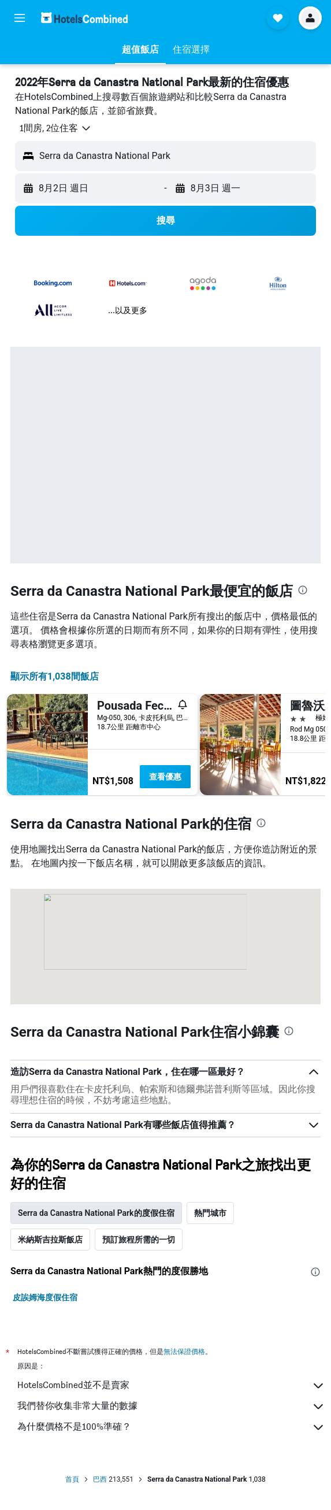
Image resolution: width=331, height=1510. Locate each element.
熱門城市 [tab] (210, 1213)
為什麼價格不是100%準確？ (171, 1427)
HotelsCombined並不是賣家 (171, 1386)
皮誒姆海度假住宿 (45, 1297)
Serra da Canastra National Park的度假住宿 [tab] (96, 1213)
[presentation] (302, 590)
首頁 (72, 1479)
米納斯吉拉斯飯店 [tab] (50, 1239)
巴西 (100, 1479)
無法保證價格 (184, 1351)
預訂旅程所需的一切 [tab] (138, 1239)
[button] (19, 18)
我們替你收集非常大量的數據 (171, 1406)
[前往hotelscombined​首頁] (84, 17)
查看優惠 (165, 776)
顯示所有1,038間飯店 (54, 676)
